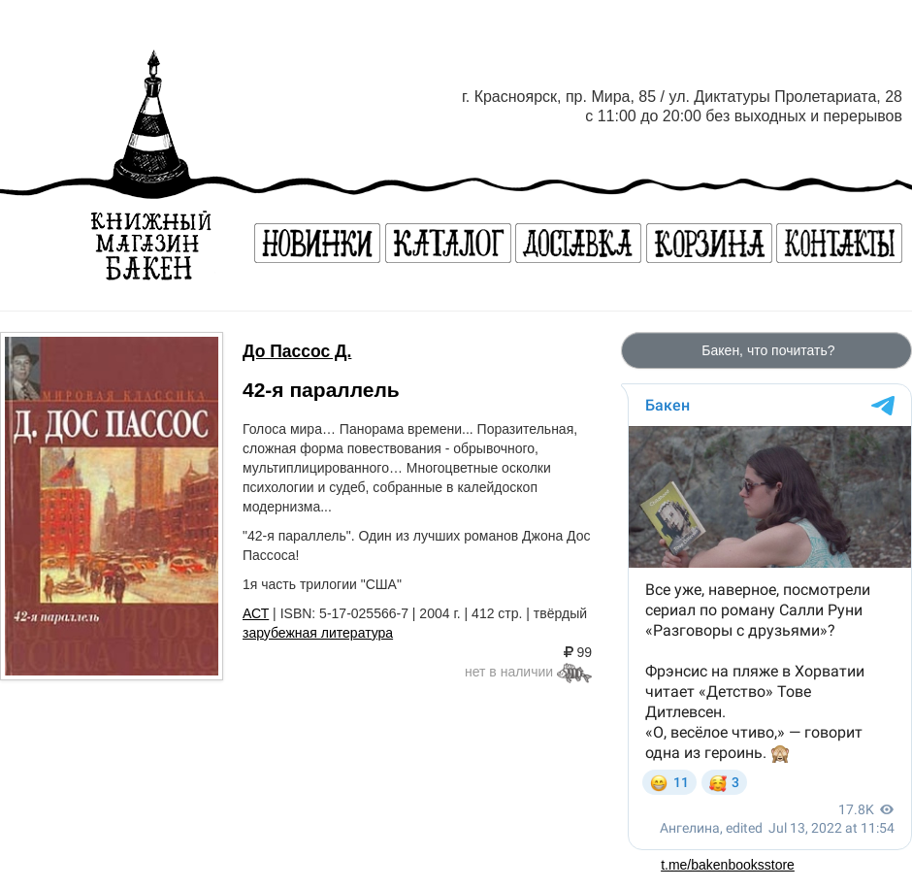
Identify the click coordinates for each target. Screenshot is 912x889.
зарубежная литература (318, 633)
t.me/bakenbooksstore (728, 865)
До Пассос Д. (297, 351)
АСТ (256, 613)
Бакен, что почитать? (766, 350)
